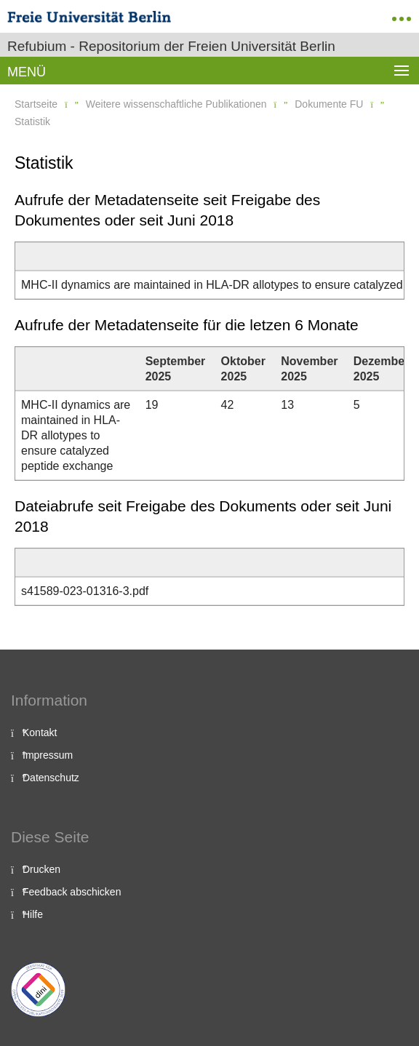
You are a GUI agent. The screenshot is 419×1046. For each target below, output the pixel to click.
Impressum (48, 755)
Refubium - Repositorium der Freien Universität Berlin (171, 46)
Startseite (36, 104)
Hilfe (33, 914)
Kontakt (40, 732)
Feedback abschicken (72, 892)
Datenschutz (51, 777)
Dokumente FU (329, 104)
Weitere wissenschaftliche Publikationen (176, 104)
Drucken (41, 869)
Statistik (32, 121)
